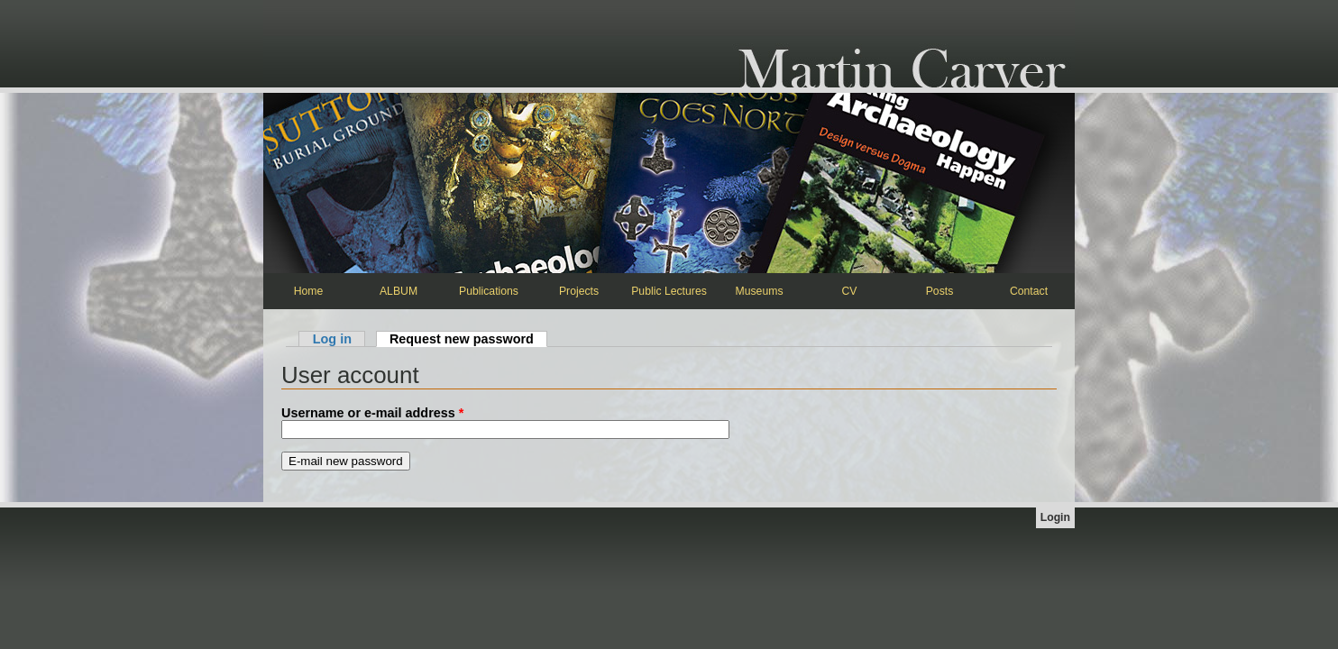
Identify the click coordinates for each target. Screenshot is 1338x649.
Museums (759, 291)
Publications (488, 291)
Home (309, 291)
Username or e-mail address (372, 413)
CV (849, 291)
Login (1055, 517)
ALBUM (398, 291)
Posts (940, 291)
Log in (332, 339)
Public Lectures (669, 291)
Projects (579, 291)
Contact (1029, 291)
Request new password (468, 339)
